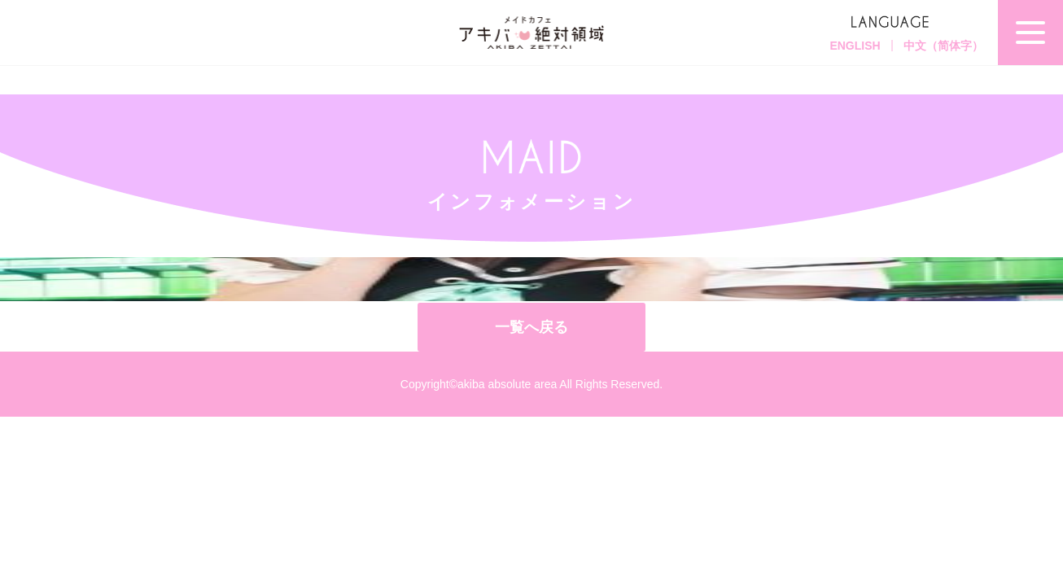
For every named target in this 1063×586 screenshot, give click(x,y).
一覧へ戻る (531, 327)
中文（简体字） (943, 45)
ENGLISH (854, 45)
